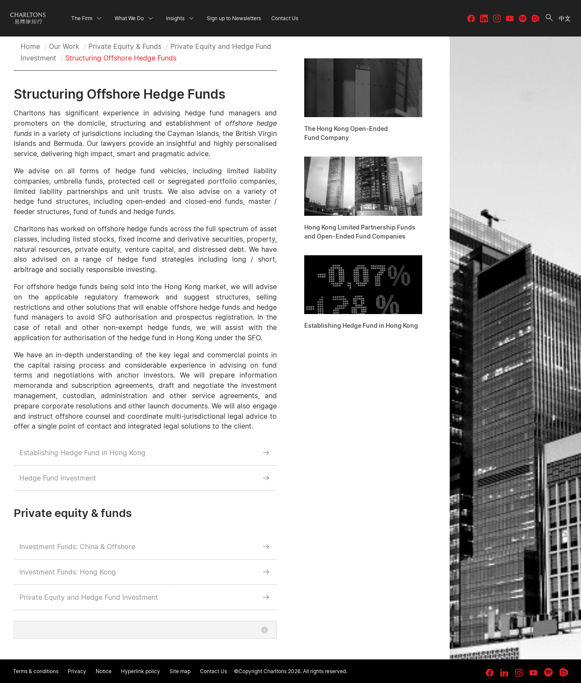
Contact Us (213, 671)
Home (30, 46)
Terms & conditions (35, 671)
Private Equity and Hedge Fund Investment (88, 597)
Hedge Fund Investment (57, 478)
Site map (180, 671)
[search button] (549, 18)
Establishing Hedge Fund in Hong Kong (82, 452)
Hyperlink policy (140, 671)
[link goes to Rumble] (564, 672)
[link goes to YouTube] (533, 673)
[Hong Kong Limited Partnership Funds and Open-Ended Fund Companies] (363, 201)
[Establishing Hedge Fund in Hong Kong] (363, 294)
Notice (104, 671)
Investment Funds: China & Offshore (77, 546)
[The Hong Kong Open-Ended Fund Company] (363, 102)
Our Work (64, 46)
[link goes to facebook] (489, 673)
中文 (565, 18)
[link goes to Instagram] (519, 673)
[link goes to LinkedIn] (504, 671)
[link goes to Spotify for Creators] (548, 672)
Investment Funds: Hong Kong (67, 572)
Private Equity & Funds (124, 46)
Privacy (77, 671)
